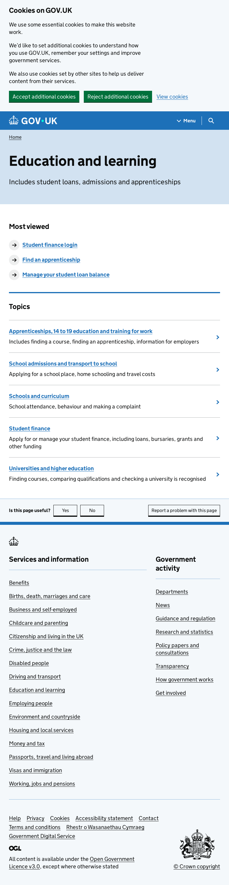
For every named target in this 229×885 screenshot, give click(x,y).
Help (15, 818)
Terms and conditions (35, 827)
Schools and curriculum (39, 396)
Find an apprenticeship (51, 259)
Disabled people (29, 663)
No (96, 510)
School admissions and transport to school (63, 363)
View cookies (172, 96)
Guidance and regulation (185, 618)
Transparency (172, 666)
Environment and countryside (44, 716)
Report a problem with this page (184, 510)
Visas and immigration (35, 770)
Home (15, 137)
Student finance (29, 428)
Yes (70, 510)
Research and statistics (184, 631)
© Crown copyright (197, 866)
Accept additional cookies (44, 96)
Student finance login (50, 244)
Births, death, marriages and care (49, 596)
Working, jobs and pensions (42, 783)
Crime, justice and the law (40, 649)
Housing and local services (41, 730)
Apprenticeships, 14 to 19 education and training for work (80, 331)
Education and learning (37, 689)
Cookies (60, 818)
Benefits (19, 582)
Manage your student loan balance (65, 274)
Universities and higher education (51, 468)
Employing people (30, 703)
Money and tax (27, 743)
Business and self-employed (43, 609)
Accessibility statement (104, 818)
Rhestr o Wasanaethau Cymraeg (105, 827)
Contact (149, 818)
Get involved (171, 692)
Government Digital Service (42, 836)
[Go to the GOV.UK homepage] (33, 120)
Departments (172, 591)
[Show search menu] (211, 121)
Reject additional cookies (117, 96)
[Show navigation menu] (186, 121)
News (163, 605)
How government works (184, 679)
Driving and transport (35, 676)
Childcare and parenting (38, 622)
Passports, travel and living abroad (51, 756)
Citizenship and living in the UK (46, 636)
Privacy (35, 818)
